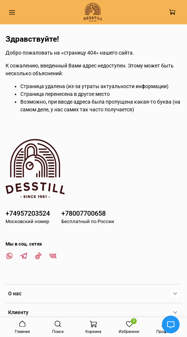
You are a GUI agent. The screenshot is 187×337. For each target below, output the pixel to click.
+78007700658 (83, 213)
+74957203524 (28, 213)
